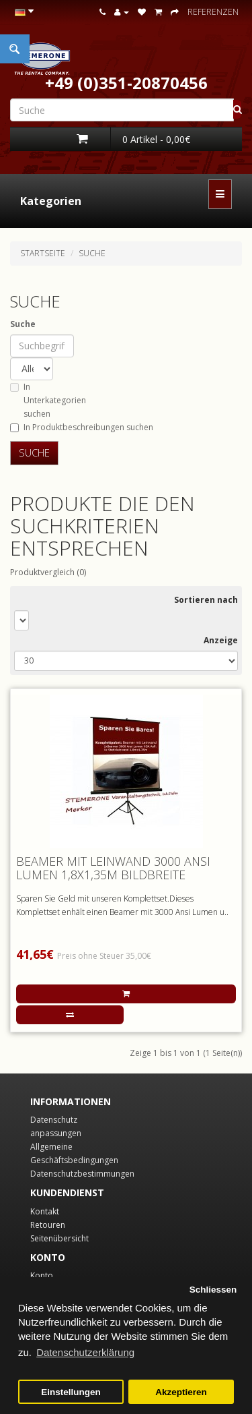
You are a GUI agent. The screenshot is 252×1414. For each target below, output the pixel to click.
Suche (92, 253)
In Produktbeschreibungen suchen (81, 427)
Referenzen (213, 12)
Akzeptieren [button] (181, 1392)
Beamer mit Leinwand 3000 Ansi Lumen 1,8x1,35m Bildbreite (113, 868)
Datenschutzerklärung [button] (85, 1352)
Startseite (42, 253)
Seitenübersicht (59, 1238)
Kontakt (44, 1211)
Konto (41, 1275)
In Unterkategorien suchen (48, 400)
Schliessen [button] (213, 1290)
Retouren (47, 1225)
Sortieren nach (206, 600)
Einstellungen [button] (71, 1392)
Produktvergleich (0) (48, 572)
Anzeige (221, 640)
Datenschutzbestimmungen (82, 1173)
